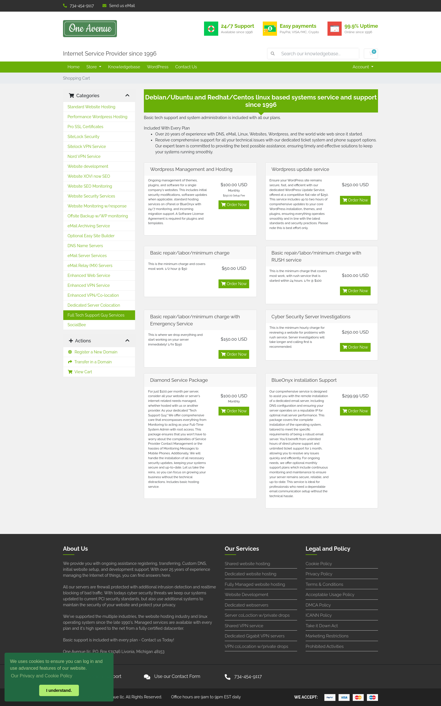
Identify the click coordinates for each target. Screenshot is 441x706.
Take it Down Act (322, 625)
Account (361, 66)
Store (92, 66)
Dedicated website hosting (250, 573)
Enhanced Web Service (89, 275)
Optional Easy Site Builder (91, 236)
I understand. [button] (59, 690)
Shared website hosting (247, 563)
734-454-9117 (78, 5)
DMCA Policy (318, 605)
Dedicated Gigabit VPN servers (255, 636)
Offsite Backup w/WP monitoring (98, 216)
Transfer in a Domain (90, 362)
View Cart (80, 372)
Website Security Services (91, 196)
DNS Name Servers (85, 245)
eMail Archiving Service (89, 226)
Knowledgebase (124, 66)
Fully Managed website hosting (255, 584)
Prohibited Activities (325, 646)
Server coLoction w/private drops (257, 615)
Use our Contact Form (177, 676)
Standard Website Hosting (91, 107)
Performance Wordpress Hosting (97, 117)
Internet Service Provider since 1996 (110, 53)
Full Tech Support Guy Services (96, 315)
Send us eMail (118, 5)
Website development (88, 166)
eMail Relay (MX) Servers (90, 265)
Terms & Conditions (324, 584)
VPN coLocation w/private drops (256, 646)
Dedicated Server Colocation (94, 305)
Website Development (246, 594)
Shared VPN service (244, 625)
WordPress (158, 66)
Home (73, 66)
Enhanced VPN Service (89, 285)
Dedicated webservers (246, 605)
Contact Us (186, 66)
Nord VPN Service (84, 156)
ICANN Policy (319, 615)
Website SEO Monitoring (90, 186)
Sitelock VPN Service (87, 146)
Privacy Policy (319, 573)
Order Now (234, 204)
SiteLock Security (83, 136)
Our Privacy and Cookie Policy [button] (41, 675)
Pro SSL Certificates (85, 126)
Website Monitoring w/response (97, 206)
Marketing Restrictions (327, 636)
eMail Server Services (87, 255)
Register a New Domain (92, 352)
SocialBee (77, 325)
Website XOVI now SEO (89, 176)
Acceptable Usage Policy (330, 594)
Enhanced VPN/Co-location (93, 295)
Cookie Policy (319, 563)
